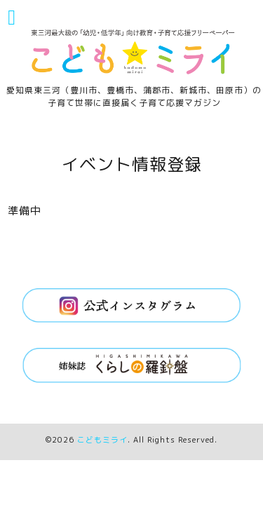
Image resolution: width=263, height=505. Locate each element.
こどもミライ (102, 439)
